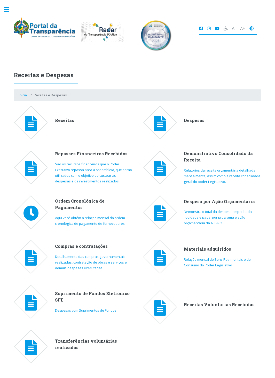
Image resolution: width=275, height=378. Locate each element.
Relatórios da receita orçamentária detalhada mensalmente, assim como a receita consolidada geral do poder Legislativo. (222, 176)
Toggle (9, 9)
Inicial (23, 95)
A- (234, 28)
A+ (242, 28)
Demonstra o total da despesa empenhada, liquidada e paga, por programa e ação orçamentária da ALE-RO (218, 217)
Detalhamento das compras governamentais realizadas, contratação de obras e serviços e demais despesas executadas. (91, 262)
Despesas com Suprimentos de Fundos (85, 310)
